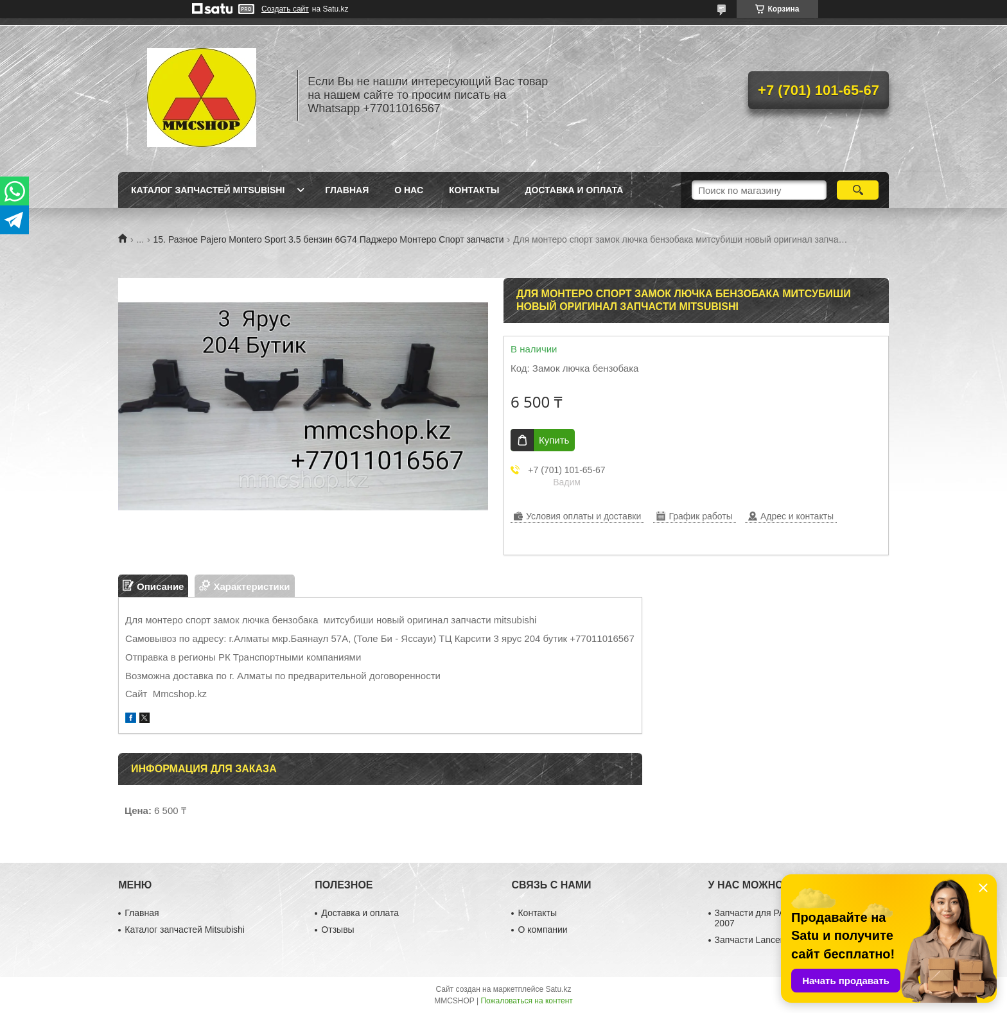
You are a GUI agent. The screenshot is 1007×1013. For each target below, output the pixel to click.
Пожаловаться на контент (526, 1000)
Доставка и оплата (574, 190)
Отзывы (337, 929)
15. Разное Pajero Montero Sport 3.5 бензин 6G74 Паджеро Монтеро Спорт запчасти (328, 239)
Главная (347, 190)
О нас (408, 190)
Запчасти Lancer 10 (755, 940)
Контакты (474, 190)
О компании (542, 929)
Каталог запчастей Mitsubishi (208, 190)
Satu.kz (558, 989)
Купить (554, 440)
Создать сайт (285, 8)
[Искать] (858, 190)
